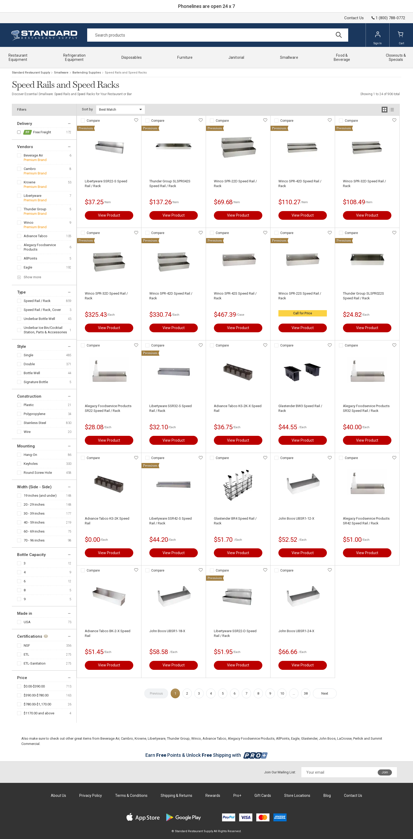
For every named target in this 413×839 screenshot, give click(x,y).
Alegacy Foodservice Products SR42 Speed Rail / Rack (366, 520)
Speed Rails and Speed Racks (126, 72)
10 (282, 693)
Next (324, 693)
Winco (28, 223)
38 (306, 693)
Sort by (87, 109)
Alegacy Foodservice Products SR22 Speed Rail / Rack (108, 408)
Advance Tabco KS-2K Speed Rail (107, 520)
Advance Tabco (35, 236)
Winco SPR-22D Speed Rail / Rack (235, 183)
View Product (109, 215)
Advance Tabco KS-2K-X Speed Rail (238, 408)
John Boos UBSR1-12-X (296, 518)
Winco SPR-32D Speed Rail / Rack (364, 183)
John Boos (327, 738)
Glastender (309, 738)
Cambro (30, 169)
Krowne (29, 182)
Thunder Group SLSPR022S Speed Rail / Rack (363, 295)
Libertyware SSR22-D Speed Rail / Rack (235, 633)
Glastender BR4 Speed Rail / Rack (235, 520)
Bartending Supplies (86, 72)
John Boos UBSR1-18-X (167, 631)
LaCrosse (344, 738)
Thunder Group (35, 209)
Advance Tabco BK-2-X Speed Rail (107, 633)
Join (385, 772)
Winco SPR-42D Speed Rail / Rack (299, 183)
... (294, 693)
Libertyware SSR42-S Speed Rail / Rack (170, 520)
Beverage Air (33, 155)
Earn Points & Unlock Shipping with (206, 755)
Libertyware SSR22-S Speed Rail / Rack (106, 183)
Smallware (61, 72)
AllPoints (30, 258)
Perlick (358, 738)
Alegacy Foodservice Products (40, 247)
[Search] (217, 35)
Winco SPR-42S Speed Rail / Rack (235, 295)
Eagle (28, 267)
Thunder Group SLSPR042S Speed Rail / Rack (169, 183)
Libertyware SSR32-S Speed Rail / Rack (170, 408)
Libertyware (32, 196)
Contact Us (354, 18)
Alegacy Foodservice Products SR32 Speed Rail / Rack (366, 408)
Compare (93, 121)
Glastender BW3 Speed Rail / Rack (300, 408)
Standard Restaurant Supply (31, 72)
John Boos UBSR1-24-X (296, 631)
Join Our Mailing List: (280, 772)
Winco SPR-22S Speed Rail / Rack (299, 295)
